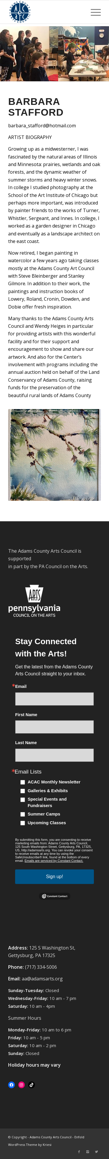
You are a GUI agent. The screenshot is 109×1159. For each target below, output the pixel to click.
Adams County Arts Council (51, 1137)
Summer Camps (44, 814)
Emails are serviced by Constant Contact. (54, 860)
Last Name (26, 743)
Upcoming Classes (47, 822)
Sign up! (54, 876)
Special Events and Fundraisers (47, 802)
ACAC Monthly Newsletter (54, 782)
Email (20, 686)
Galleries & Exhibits (48, 790)
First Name (26, 715)
